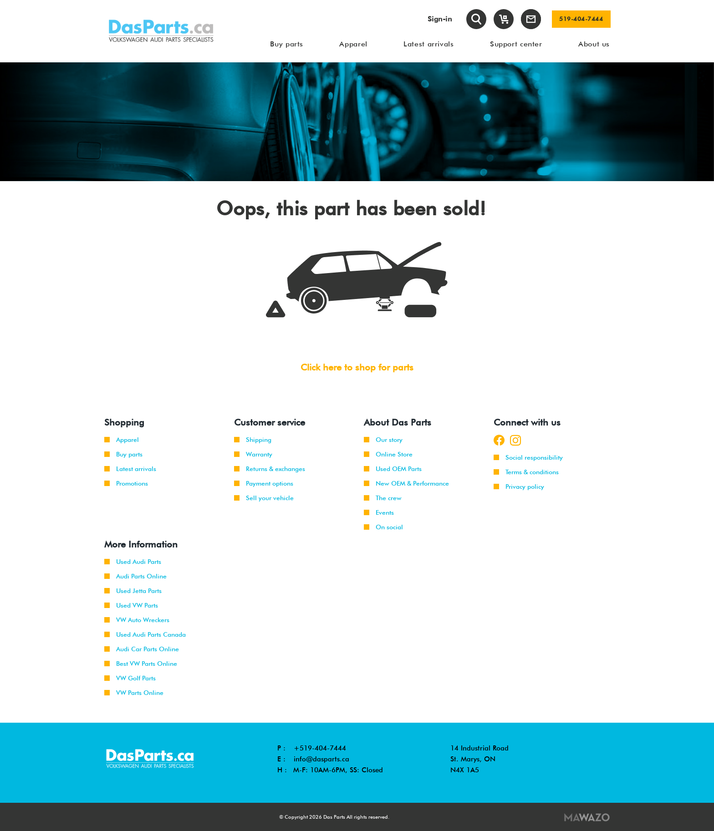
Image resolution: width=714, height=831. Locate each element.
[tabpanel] (357, 121)
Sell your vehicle (264, 498)
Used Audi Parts (132, 561)
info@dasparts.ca (321, 759)
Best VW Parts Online (140, 663)
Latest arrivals (130, 468)
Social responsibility (528, 457)
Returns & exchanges (269, 468)
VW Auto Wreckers (136, 619)
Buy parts (123, 454)
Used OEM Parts (393, 468)
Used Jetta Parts (133, 590)
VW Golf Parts (130, 678)
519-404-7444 (581, 19)
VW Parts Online (133, 692)
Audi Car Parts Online (141, 649)
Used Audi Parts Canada (145, 634)
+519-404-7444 (320, 748)
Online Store (388, 454)
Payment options (263, 483)
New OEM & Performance (406, 483)
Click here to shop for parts (357, 367)
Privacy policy (519, 486)
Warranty (253, 454)
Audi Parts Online (135, 576)
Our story (383, 439)
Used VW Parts (131, 605)
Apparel (121, 439)
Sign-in (440, 19)
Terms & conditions (526, 472)
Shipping (252, 439)
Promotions (126, 483)
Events (379, 512)
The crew (383, 498)
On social (383, 527)
